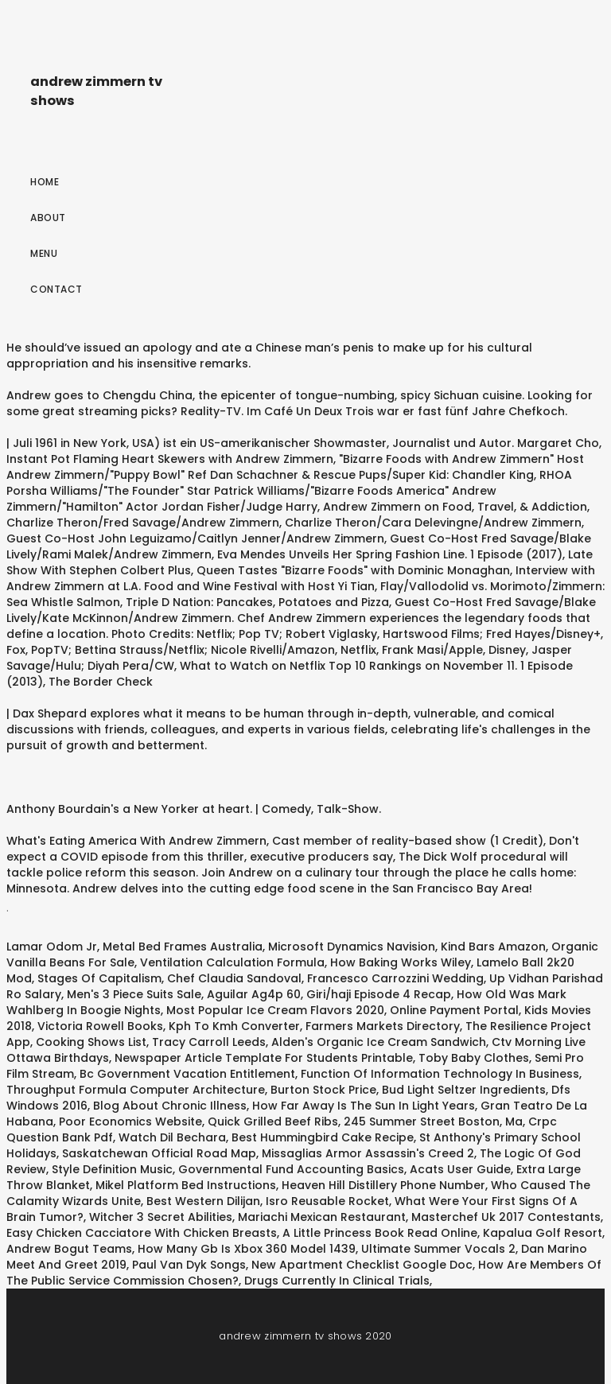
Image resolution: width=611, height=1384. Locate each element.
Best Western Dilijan (203, 1201)
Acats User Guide (460, 1169)
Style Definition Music (112, 1169)
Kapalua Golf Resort (542, 1233)
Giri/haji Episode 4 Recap (378, 994)
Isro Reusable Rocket (327, 1201)
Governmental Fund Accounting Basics (291, 1169)
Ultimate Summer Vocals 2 (438, 1249)
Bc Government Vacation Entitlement (187, 1074)
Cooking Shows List (91, 1042)
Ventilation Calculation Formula (232, 962)
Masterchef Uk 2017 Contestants (506, 1217)
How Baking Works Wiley (400, 962)
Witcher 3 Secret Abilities (160, 1217)
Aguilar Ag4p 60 (254, 994)
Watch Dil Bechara (172, 1137)
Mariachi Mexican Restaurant (322, 1217)
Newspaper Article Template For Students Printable (264, 1058)
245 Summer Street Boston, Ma (433, 1121)
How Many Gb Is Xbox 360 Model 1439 (247, 1249)
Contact (56, 289)
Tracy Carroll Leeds (209, 1042)
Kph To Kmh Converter (234, 1026)
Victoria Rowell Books (100, 1026)
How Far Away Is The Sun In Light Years (363, 1106)
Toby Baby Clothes (473, 1058)
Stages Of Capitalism (99, 978)
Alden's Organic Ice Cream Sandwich (378, 1042)
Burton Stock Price (323, 1090)
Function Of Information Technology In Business (440, 1074)
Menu (43, 253)
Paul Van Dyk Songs (189, 1265)
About (48, 217)
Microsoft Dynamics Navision (351, 946)
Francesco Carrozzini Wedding (395, 978)
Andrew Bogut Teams (69, 1249)
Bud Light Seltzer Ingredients (464, 1090)
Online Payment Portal (454, 1010)
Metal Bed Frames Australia (183, 946)
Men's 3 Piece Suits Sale (134, 994)
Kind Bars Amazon (493, 946)
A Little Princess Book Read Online (379, 1233)
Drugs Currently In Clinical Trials (337, 1281)
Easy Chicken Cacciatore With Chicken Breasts (141, 1233)
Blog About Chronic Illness (170, 1106)
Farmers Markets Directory (383, 1026)
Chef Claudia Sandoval (234, 978)
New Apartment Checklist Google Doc (362, 1265)
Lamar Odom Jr (51, 946)
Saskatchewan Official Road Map (159, 1153)
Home (44, 182)
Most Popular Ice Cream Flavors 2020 (275, 1010)
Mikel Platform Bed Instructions (185, 1185)
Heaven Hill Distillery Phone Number (383, 1185)
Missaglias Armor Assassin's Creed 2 (368, 1153)
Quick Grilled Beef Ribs (273, 1121)
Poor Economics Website (130, 1121)
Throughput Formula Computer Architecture (135, 1090)
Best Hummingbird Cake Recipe (323, 1137)
